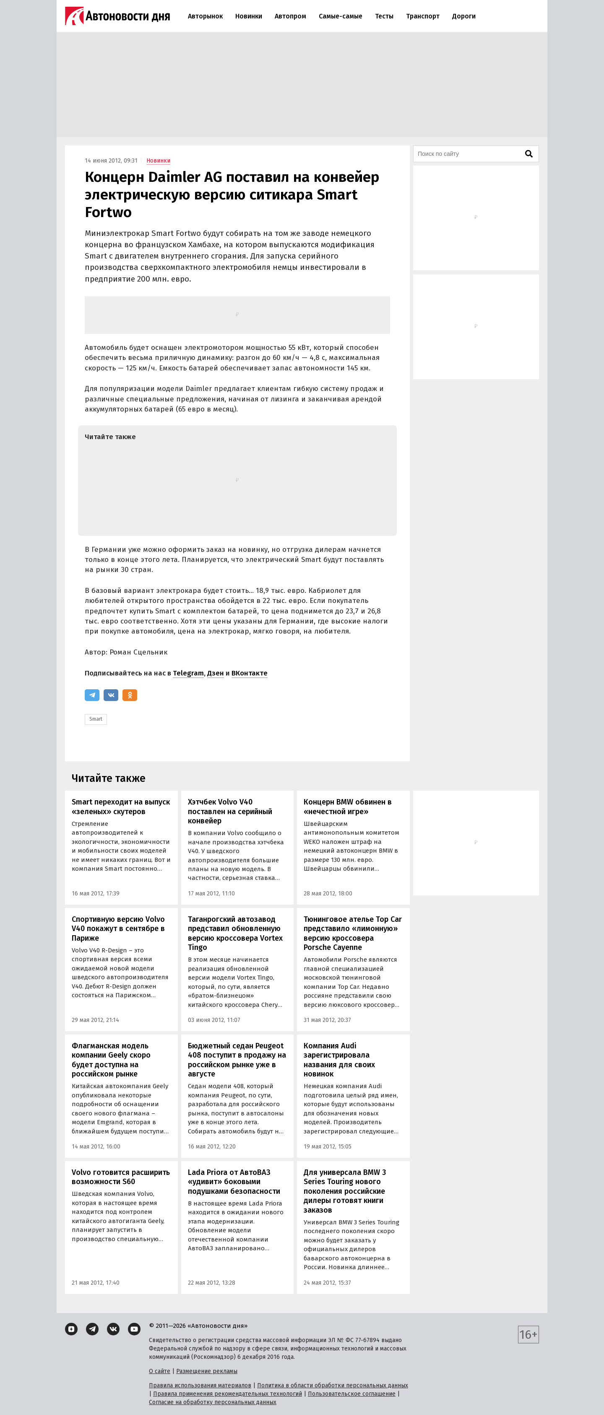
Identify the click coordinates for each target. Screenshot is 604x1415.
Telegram (188, 673)
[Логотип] (117, 16)
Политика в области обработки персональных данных (332, 1385)
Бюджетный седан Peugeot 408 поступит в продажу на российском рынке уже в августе (237, 1060)
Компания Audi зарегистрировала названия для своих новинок (339, 1060)
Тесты (384, 16)
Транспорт (423, 16)
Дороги (464, 16)
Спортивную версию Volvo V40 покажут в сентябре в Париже (118, 929)
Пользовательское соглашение (352, 1393)
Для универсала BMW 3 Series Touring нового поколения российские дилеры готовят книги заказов (345, 1191)
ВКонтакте (250, 673)
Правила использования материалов (200, 1385)
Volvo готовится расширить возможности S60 (121, 1177)
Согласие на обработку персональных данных (212, 1402)
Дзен (215, 673)
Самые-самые (340, 16)
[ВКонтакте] (111, 695)
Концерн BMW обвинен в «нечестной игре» (348, 806)
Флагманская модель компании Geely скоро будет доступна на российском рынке (111, 1060)
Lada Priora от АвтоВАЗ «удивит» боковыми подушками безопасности (234, 1182)
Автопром (290, 16)
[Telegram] (92, 695)
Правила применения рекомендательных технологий (227, 1393)
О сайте (159, 1371)
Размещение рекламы (206, 1371)
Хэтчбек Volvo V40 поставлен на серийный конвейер (230, 811)
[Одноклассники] (129, 695)
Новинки (248, 16)
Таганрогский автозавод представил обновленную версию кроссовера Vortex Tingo (235, 933)
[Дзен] (71, 1329)
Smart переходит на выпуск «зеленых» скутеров (121, 806)
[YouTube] (134, 1329)
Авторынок (205, 16)
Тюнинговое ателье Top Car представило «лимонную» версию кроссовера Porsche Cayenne (353, 933)
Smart (95, 719)
